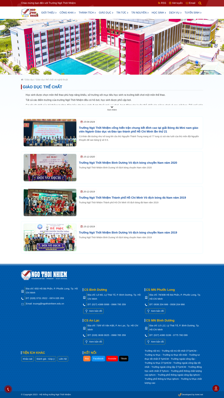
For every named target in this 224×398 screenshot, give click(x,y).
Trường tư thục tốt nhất (175, 354)
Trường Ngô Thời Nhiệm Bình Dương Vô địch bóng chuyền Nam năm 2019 (128, 232)
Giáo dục (106, 12)
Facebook (98, 358)
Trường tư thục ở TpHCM (158, 363)
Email (190, 3)
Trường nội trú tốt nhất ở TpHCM (179, 350)
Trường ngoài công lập (183, 359)
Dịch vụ (175, 12)
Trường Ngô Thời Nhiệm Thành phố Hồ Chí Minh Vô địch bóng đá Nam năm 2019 (132, 197)
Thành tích (87, 12)
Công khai (68, 12)
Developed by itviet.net (190, 394)
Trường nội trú (152, 350)
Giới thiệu (48, 12)
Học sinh (159, 12)
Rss (87, 358)
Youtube (112, 358)
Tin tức (122, 12)
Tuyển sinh (193, 12)
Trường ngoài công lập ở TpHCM (169, 367)
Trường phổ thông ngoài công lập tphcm (179, 374)
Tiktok (124, 358)
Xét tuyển (176, 3)
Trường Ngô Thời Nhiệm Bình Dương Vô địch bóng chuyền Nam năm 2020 (128, 162)
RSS (162, 3)
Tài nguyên (140, 12)
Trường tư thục (153, 354)
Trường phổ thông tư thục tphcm (162, 379)
